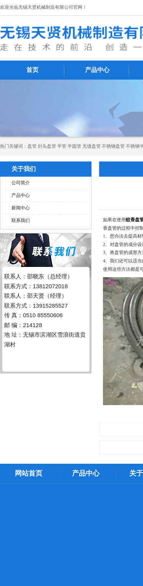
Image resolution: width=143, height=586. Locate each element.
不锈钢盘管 (113, 146)
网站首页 (28, 473)
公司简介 (20, 182)
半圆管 (74, 146)
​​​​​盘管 (32, 146)
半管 (61, 146)
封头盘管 (47, 146)
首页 (32, 70)
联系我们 (20, 220)
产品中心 (97, 70)
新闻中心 (20, 208)
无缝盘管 (91, 146)
